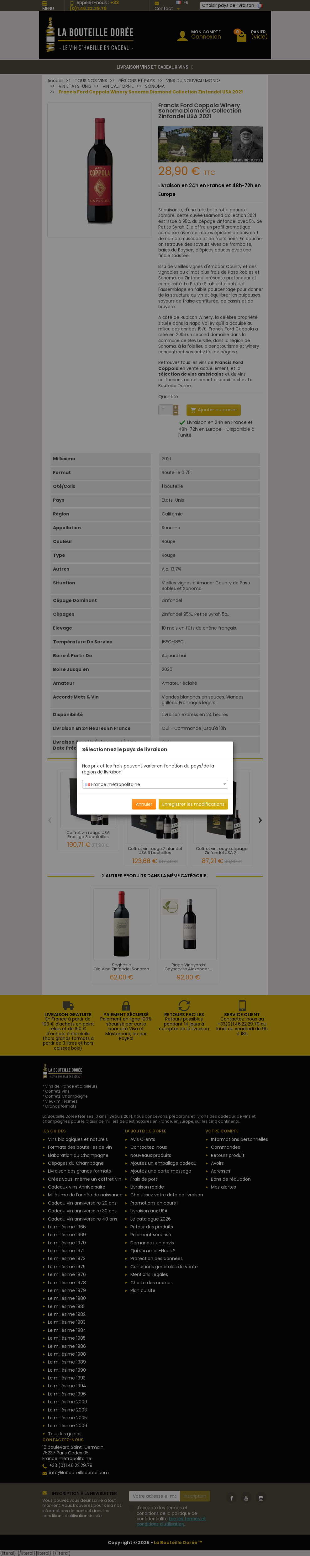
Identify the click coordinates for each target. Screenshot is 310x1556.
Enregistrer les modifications (193, 804)
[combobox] (155, 784)
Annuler (144, 804)
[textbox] (155, 784)
